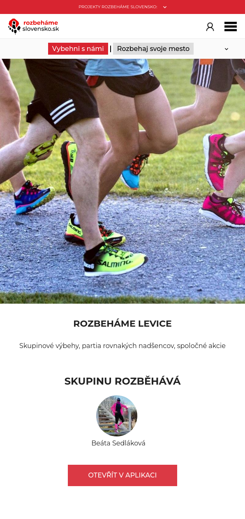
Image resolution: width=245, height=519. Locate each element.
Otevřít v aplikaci (122, 475)
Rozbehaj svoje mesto (153, 49)
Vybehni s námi (78, 49)
